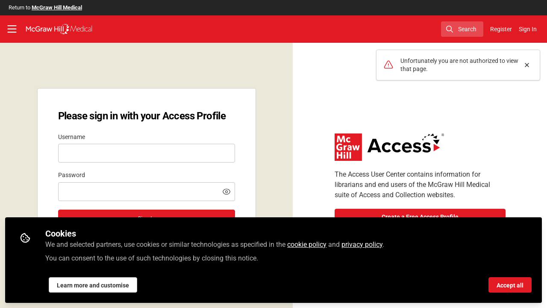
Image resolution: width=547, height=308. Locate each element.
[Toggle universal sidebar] (12, 29)
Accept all (510, 285)
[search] (462, 29)
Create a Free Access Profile (420, 216)
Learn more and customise (93, 285)
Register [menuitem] (501, 29)
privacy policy (361, 244)
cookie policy (306, 244)
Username (71, 136)
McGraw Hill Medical (57, 7)
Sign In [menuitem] (528, 29)
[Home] (59, 29)
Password (71, 175)
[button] (226, 191)
